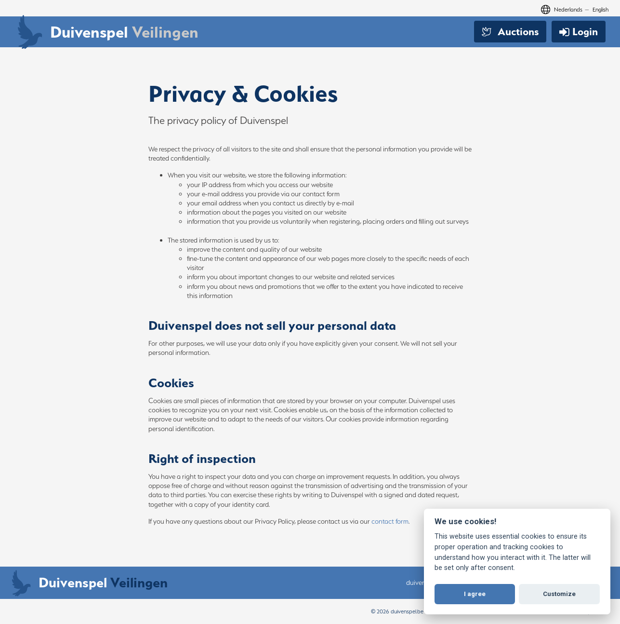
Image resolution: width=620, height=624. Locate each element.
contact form (390, 521)
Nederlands (568, 9)
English (600, 9)
